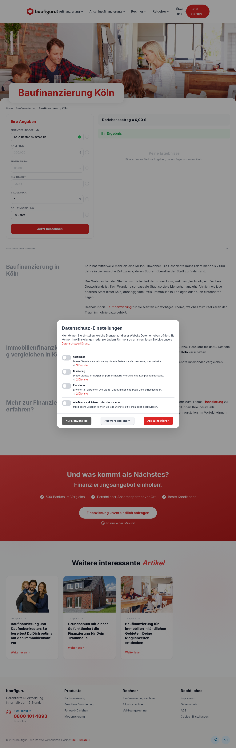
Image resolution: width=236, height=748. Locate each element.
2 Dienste (80, 379)
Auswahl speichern (117, 420)
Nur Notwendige (77, 420)
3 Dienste (80, 365)
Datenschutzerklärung (75, 343)
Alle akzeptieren (158, 420)
